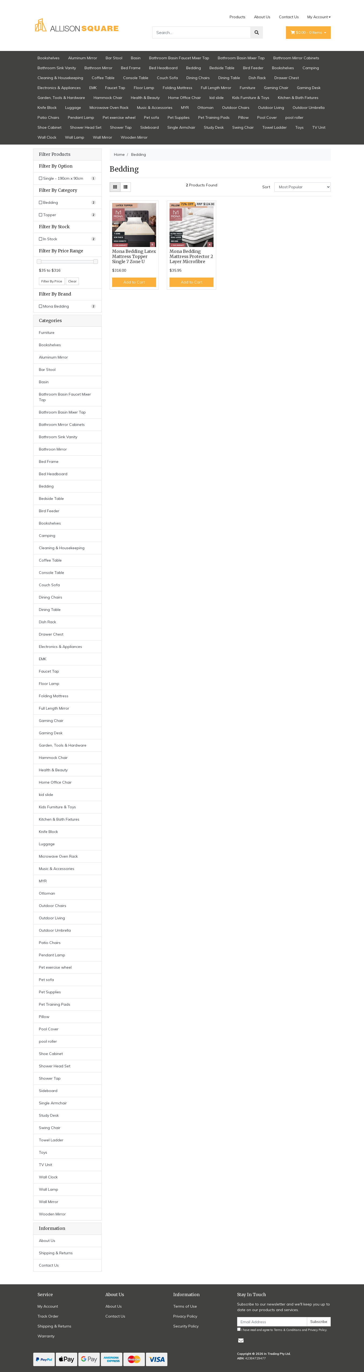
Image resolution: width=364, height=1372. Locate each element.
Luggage (73, 107)
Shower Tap (121, 127)
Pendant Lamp (81, 117)
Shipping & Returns (56, 1253)
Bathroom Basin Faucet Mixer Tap (179, 58)
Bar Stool (114, 58)
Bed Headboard (163, 67)
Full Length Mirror (216, 87)
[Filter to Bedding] (67, 202)
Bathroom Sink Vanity (57, 67)
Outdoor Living (271, 107)
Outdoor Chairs (235, 107)
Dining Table (229, 77)
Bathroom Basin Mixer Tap (241, 58)
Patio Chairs (48, 117)
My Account (48, 1306)
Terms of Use (185, 1306)
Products (237, 16)
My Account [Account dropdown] (317, 16)
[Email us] (241, 1340)
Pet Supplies (179, 117)
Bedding (193, 67)
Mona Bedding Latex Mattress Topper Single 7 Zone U (134, 256)
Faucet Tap (115, 87)
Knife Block (47, 107)
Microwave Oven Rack (109, 107)
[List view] (125, 187)
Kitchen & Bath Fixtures (298, 97)
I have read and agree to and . (282, 1329)
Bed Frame (131, 67)
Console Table (135, 77)
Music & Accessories (154, 107)
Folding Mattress (177, 87)
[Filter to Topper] (67, 215)
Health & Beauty (145, 97)
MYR (185, 107)
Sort (266, 187)
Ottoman (205, 107)
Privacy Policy (185, 1316)
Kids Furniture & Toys (250, 97)
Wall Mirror (102, 137)
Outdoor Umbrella (309, 107)
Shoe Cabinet (49, 127)
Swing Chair (243, 127)
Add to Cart (134, 282)
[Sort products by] (302, 187)
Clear (72, 281)
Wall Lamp (74, 137)
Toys (299, 127)
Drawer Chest (286, 77)
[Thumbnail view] (115, 187)
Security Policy (185, 1326)
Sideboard (149, 127)
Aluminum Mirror (82, 58)
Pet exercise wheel (119, 117)
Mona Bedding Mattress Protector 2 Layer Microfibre (191, 256)
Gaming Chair (276, 87)
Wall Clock (47, 137)
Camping (311, 67)
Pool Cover (267, 117)
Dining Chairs (198, 77)
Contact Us (289, 16)
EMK (93, 87)
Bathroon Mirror (98, 67)
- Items (307, 32)
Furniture (247, 87)
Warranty (46, 1336)
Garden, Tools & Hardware (61, 97)
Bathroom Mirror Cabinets (296, 58)
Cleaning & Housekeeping (60, 77)
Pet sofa (151, 117)
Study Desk (214, 127)
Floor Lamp (144, 87)
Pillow (243, 117)
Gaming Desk (309, 87)
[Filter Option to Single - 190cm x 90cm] (67, 178)
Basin (136, 58)
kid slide (216, 97)
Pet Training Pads (214, 117)
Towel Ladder (274, 127)
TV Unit (318, 127)
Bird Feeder (253, 67)
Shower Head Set (85, 127)
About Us (262, 16)
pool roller (294, 117)
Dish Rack (257, 77)
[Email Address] (272, 1321)
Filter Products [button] (54, 154)
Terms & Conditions (287, 1330)
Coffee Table (103, 77)
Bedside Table (221, 67)
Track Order (48, 1316)
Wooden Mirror (134, 137)
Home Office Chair (184, 97)
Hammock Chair (108, 97)
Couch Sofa (167, 77)
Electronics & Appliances (59, 87)
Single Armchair (181, 127)
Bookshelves (49, 58)
